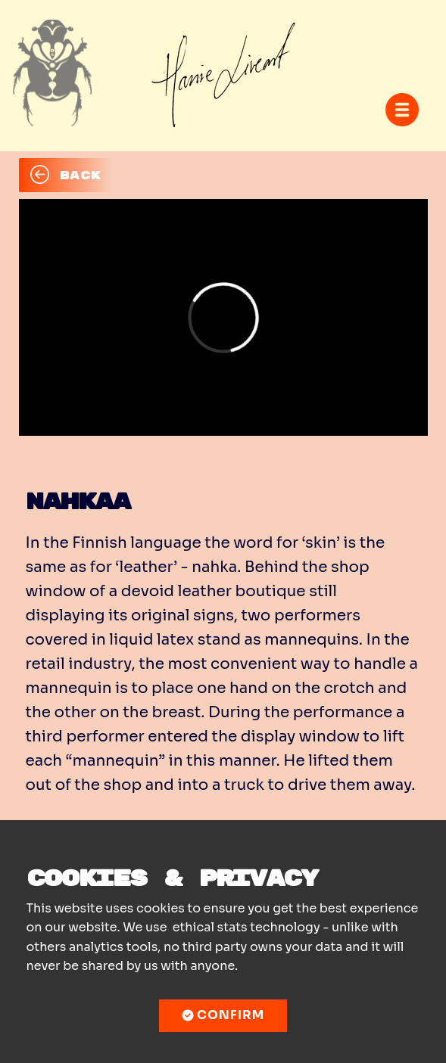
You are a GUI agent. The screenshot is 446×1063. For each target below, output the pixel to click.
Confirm (223, 1015)
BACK (65, 175)
